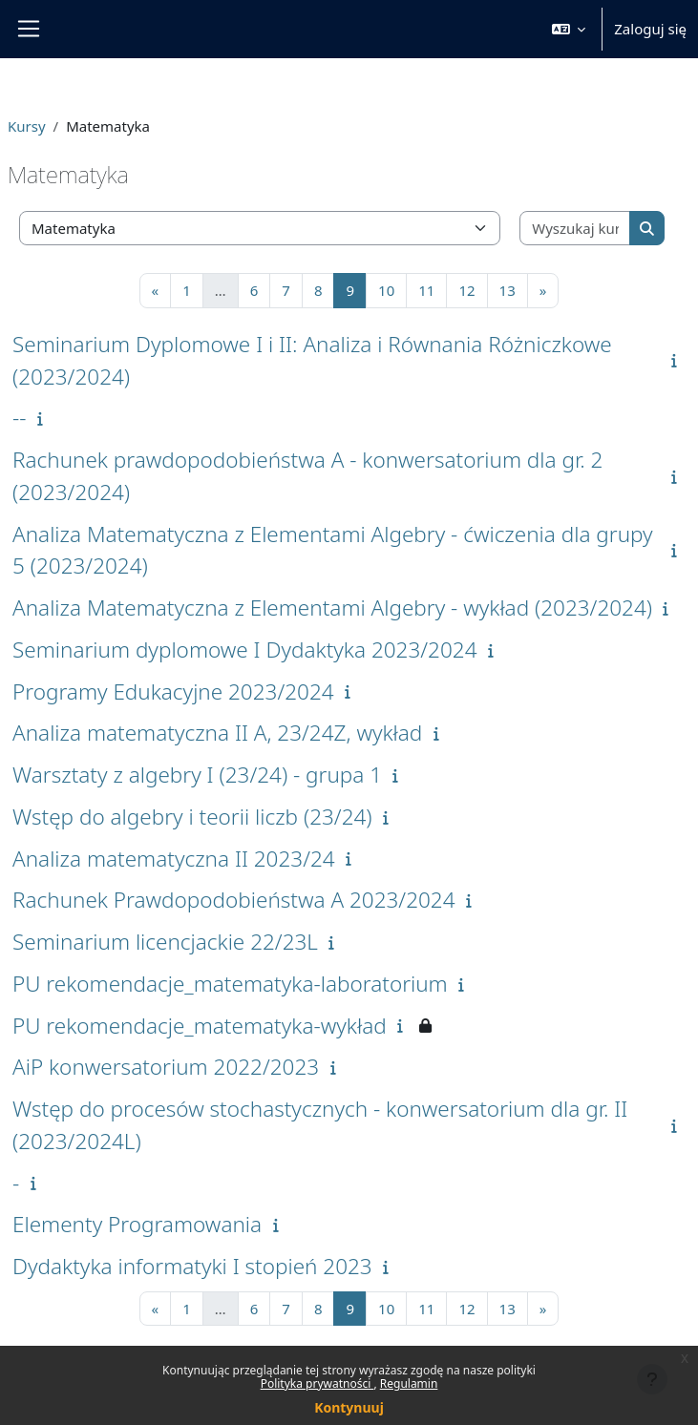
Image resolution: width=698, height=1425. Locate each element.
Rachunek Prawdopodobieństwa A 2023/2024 (233, 899)
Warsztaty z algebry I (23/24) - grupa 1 (197, 774)
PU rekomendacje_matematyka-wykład (199, 1025)
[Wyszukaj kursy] (575, 228)
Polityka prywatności (317, 1383)
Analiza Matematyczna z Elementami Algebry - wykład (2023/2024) (332, 607)
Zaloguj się (650, 28)
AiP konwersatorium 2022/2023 (165, 1066)
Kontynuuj (349, 1407)
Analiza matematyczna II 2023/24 (173, 858)
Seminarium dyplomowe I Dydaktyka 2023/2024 (244, 649)
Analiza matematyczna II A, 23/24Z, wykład (217, 732)
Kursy (27, 126)
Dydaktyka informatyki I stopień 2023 (192, 1266)
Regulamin (409, 1383)
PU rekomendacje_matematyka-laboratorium (230, 983)
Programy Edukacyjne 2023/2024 (173, 691)
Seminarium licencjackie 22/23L (165, 941)
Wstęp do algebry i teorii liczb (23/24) (192, 816)
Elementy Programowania (137, 1224)
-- (19, 417)
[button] (569, 29)
